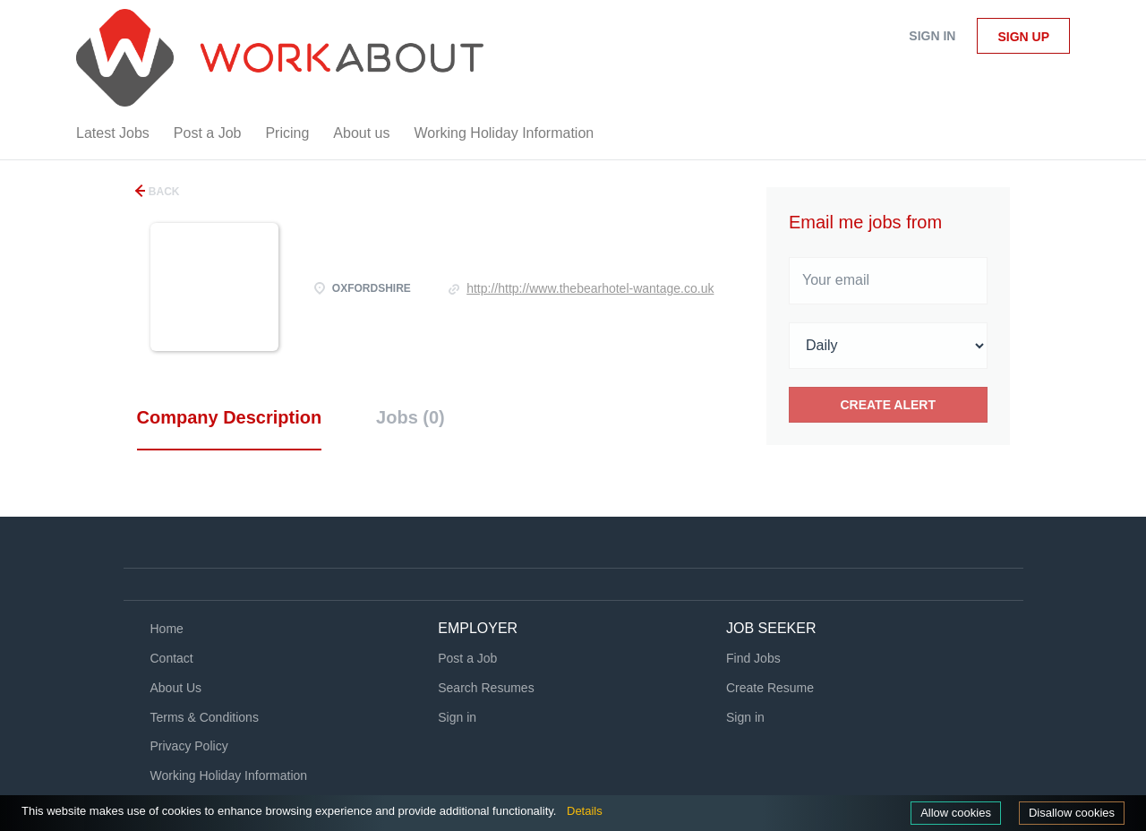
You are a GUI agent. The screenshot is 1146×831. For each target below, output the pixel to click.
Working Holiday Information (229, 775)
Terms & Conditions (204, 717)
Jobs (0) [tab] (410, 417)
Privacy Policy (189, 746)
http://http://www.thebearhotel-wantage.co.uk (590, 288)
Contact (171, 658)
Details (585, 811)
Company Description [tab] (229, 417)
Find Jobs (753, 658)
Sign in (932, 36)
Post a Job (467, 658)
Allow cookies (955, 812)
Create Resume (770, 688)
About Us (176, 688)
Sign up (1023, 37)
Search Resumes (486, 688)
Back (163, 191)
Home (167, 628)
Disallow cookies (1072, 812)
